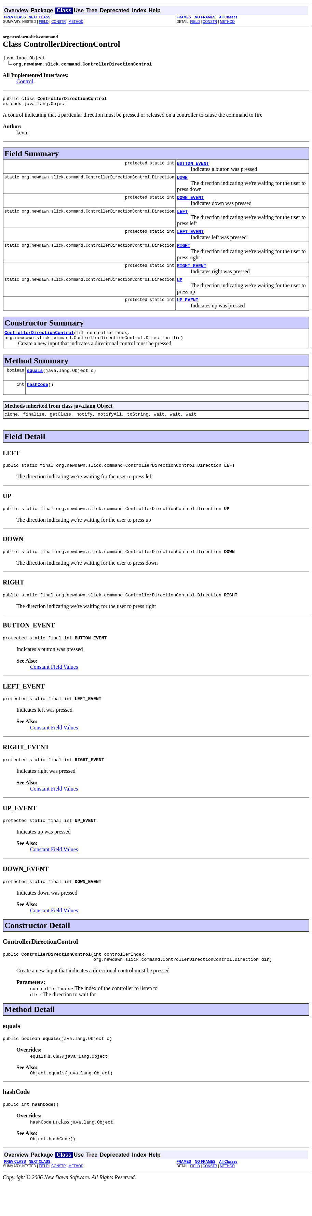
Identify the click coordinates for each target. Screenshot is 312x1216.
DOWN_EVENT (190, 203)
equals (35, 385)
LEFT (182, 218)
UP (179, 291)
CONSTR (58, 22)
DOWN (182, 182)
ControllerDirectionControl (39, 346)
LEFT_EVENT (190, 239)
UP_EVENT (187, 312)
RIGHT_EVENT (191, 276)
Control (24, 82)
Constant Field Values (54, 689)
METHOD (76, 22)
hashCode (37, 400)
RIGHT (183, 254)
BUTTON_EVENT (193, 167)
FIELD (44, 22)
